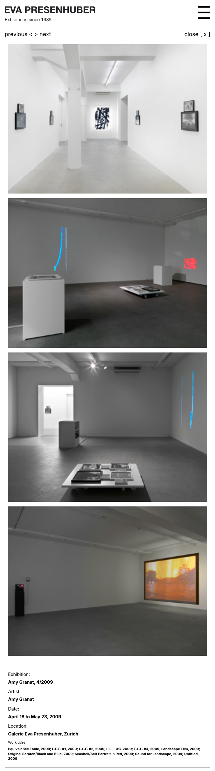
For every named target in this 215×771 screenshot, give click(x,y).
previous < (19, 34)
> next (42, 34)
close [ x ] (197, 34)
